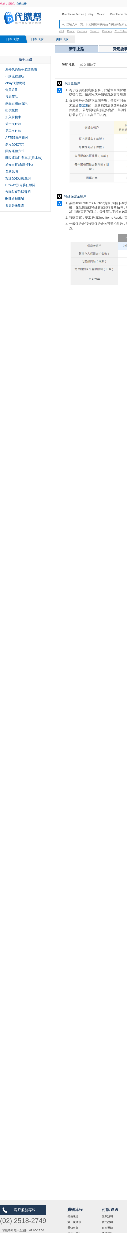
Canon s (107, 31)
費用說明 (107, 1222)
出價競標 (72, 1216)
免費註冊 (21, 3)
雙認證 (83, 105)
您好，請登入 (7, 3)
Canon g (94, 31)
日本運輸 (107, 1227)
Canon (70, 31)
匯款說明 (107, 1216)
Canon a (82, 31)
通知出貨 (72, 1227)
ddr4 (61, 31)
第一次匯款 (74, 1222)
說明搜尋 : (69, 65)
